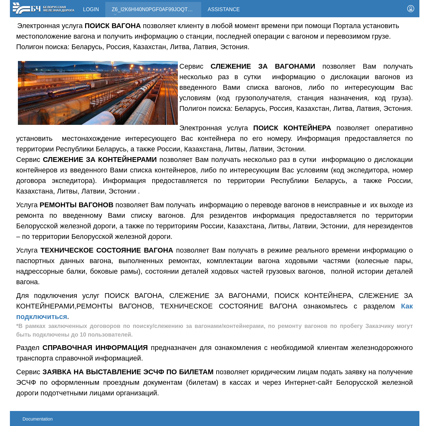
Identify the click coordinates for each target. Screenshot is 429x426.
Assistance (224, 9)
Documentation (38, 419)
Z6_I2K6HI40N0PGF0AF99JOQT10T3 (155, 9)
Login (91, 9)
